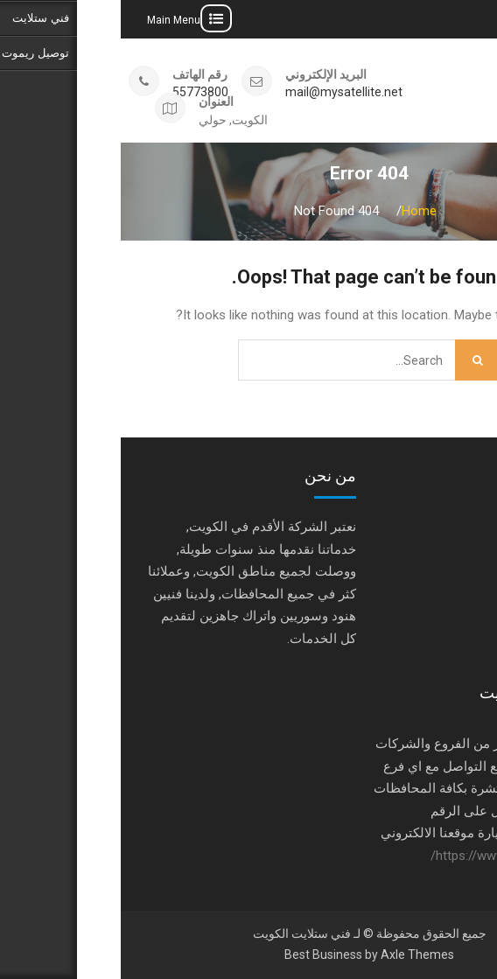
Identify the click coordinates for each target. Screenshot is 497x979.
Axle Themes (296, 955)
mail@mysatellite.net (223, 92)
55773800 (80, 92)
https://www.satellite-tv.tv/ (384, 856)
